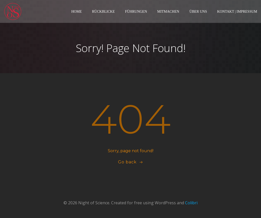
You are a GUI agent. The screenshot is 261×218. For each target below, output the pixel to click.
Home (76, 11)
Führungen (136, 11)
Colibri (191, 203)
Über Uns (198, 11)
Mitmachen (168, 11)
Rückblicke (103, 11)
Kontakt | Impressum (237, 11)
